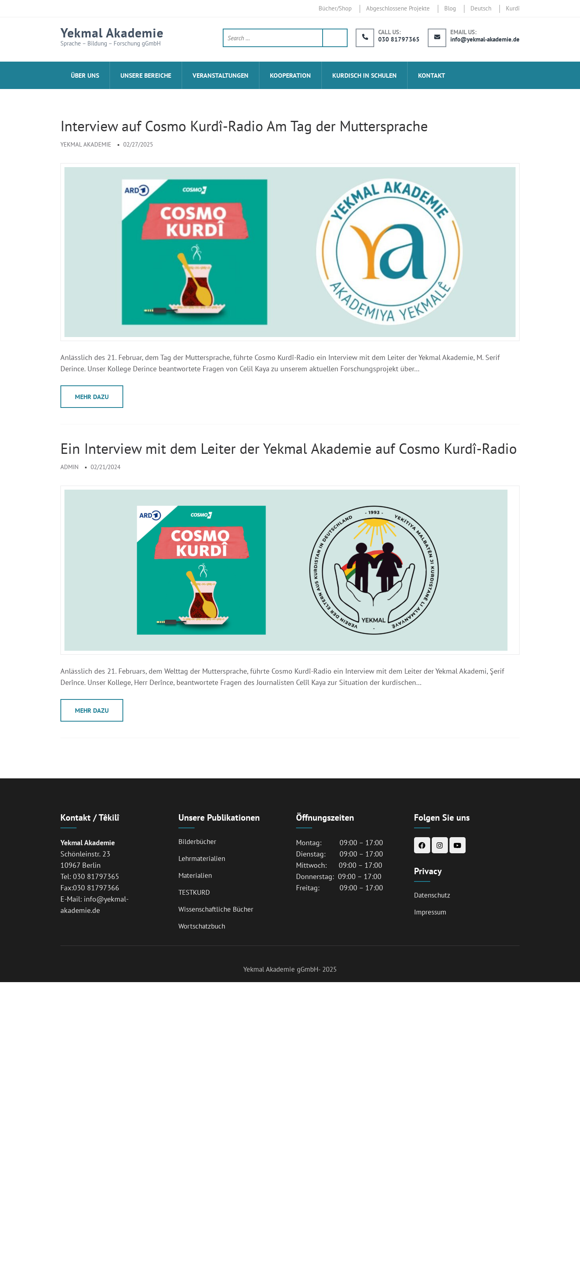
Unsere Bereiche (145, 75)
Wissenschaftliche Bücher (215, 909)
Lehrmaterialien (201, 858)
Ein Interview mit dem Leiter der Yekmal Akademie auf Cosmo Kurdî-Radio (288, 448)
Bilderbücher (197, 841)
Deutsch (480, 8)
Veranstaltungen (221, 75)
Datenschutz (432, 895)
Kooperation (290, 75)
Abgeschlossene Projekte (398, 8)
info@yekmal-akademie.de (485, 39)
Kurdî (513, 8)
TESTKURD (194, 892)
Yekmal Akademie (112, 32)
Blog (450, 8)
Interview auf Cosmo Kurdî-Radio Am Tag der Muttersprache (244, 125)
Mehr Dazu (92, 397)
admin (69, 467)
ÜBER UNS (85, 75)
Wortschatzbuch (201, 926)
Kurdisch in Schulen (364, 75)
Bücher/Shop (335, 8)
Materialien (195, 875)
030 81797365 (399, 39)
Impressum (430, 912)
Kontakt (431, 75)
